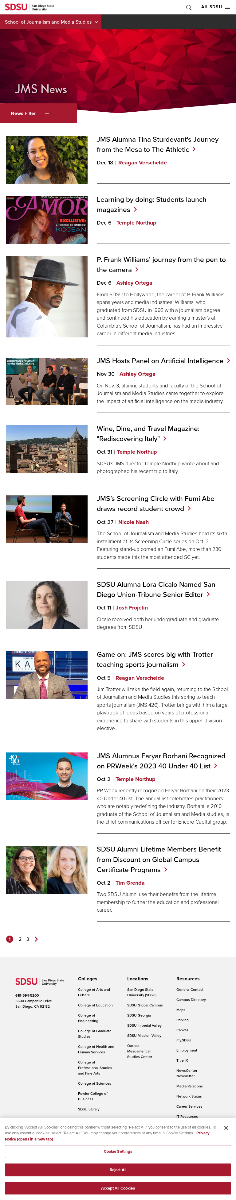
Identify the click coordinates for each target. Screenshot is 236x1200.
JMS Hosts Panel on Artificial (163, 361)
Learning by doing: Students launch (151, 204)
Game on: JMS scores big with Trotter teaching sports (155, 659)
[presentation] (86, 979)
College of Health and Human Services (96, 1049)
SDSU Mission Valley (144, 1035)
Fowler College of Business (93, 1096)
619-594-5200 (27, 995)
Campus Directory (191, 999)
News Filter (30, 113)
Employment (186, 1050)
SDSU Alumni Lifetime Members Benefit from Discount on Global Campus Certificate (159, 859)
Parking (182, 1019)
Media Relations (189, 1086)
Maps (180, 1009)
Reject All (118, 1174)
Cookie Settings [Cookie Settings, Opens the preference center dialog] (118, 1156)
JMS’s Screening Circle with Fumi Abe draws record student (155, 503)
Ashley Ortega (134, 283)
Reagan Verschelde (142, 163)
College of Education (95, 1005)
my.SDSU (183, 1040)
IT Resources (187, 1116)
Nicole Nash (133, 522)
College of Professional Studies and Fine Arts (95, 1068)
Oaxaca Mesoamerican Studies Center (139, 1051)
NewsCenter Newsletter (186, 1073)
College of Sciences (94, 1083)
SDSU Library (89, 1109)
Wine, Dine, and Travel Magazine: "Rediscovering (148, 433)
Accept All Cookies (118, 1192)
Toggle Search (188, 7)
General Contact (189, 989)
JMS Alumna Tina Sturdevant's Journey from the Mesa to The (157, 144)
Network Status (189, 1096)
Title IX (182, 1060)
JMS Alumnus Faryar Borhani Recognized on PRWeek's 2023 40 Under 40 (161, 761)
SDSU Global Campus (145, 1005)
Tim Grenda (130, 883)
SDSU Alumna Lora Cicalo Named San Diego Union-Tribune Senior (156, 589)
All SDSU (215, 7)
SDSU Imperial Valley (144, 1025)
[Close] (226, 1132)
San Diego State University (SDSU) (141, 992)
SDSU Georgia (139, 1015)
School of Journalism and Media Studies (48, 21)
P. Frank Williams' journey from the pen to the (161, 264)
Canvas (182, 1030)
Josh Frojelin (132, 608)
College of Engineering (88, 1018)
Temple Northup (136, 223)
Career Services (189, 1106)
